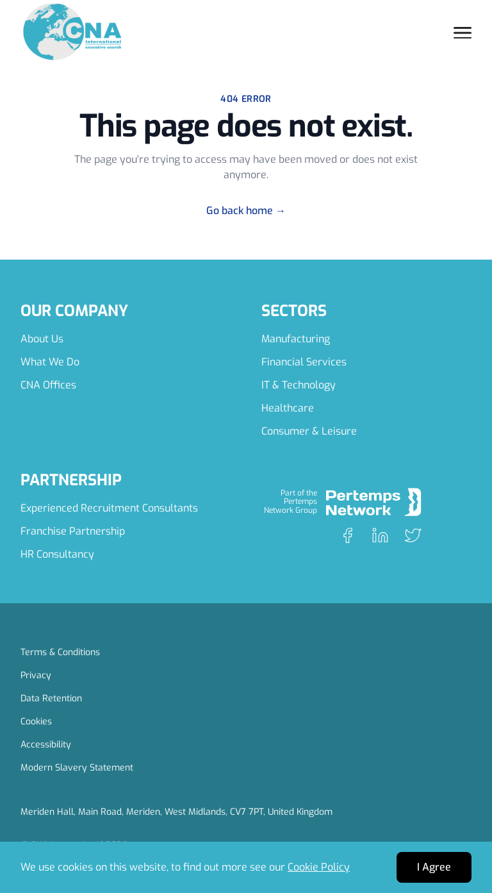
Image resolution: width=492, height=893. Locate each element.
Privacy (35, 675)
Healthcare (287, 408)
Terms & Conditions (60, 652)
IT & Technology (298, 385)
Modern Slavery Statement (76, 768)
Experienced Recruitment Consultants (109, 508)
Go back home (246, 210)
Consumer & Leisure (309, 431)
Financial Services (304, 362)
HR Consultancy (57, 554)
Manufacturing (295, 339)
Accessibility (45, 745)
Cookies (36, 721)
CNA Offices (48, 385)
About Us (41, 339)
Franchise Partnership (72, 531)
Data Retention (51, 698)
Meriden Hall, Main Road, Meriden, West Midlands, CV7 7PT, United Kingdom (176, 812)
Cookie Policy (319, 867)
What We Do (49, 362)
